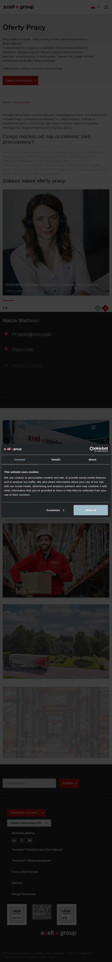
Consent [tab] (19, 459)
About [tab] (92, 459)
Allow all (90, 509)
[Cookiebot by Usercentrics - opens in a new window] (92, 449)
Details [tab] (56, 459)
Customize (55, 509)
